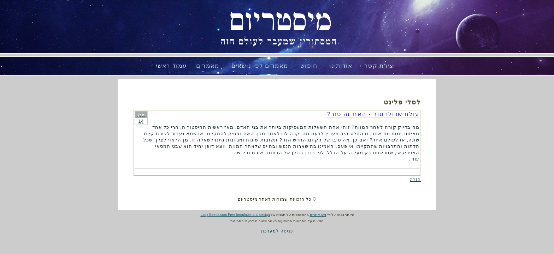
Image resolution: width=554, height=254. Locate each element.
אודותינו (340, 65)
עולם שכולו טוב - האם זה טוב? (373, 114)
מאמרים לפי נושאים (259, 65)
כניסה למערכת (277, 231)
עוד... (413, 159)
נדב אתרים (318, 215)
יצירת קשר (379, 65)
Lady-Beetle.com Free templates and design (235, 215)
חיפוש (308, 65)
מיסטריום (280, 21)
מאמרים (207, 65)
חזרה (415, 179)
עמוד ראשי (171, 65)
